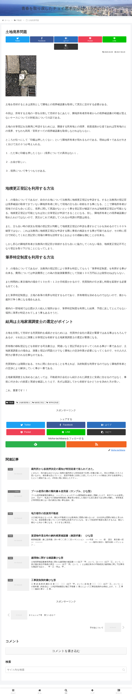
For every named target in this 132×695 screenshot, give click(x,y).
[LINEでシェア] (96, 39)
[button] (116, 39)
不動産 (9, 395)
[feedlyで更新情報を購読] (35, 437)
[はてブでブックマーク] (56, 39)
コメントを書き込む (66, 645)
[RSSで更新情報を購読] (97, 437)
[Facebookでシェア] (35, 39)
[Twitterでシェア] (15, 39)
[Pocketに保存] (76, 39)
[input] (66, 664)
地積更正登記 (38, 395)
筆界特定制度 (52, 395)
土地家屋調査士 (23, 395)
